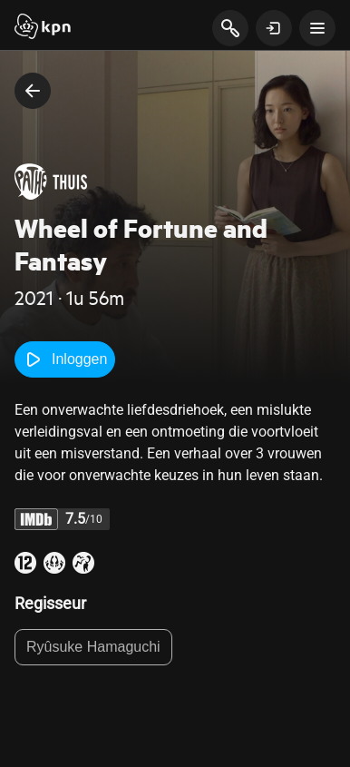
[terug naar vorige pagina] (33, 91)
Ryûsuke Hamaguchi (93, 646)
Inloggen (65, 359)
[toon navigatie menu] (317, 28)
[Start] (42, 28)
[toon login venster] (274, 28)
